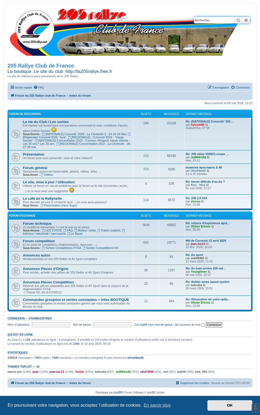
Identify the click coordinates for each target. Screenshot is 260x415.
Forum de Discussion (25, 113)
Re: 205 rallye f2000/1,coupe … (207, 154)
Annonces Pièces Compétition (48, 282)
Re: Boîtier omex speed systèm (207, 281)
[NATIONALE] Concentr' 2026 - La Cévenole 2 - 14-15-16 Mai (84, 134)
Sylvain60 (197, 124)
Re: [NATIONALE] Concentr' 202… (209, 121)
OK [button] (230, 405)
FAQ (68, 230)
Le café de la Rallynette (42, 198)
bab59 (181, 371)
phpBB (118, 392)
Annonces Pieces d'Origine (45, 269)
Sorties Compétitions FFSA (61, 247)
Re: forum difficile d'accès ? (205, 181)
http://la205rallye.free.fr (88, 71)
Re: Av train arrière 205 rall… (206, 268)
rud (165, 371)
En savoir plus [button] (157, 405)
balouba (196, 285)
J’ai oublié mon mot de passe (153, 324)
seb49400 (197, 258)
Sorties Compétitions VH (100, 247)
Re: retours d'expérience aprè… (208, 223)
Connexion (16, 318)
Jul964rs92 (198, 157)
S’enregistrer (40, 318)
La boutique (19, 71)
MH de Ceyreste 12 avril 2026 (206, 240)
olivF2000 (147, 371)
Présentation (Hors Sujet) (59, 205)
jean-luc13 (198, 243)
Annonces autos (36, 255)
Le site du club (48, 71)
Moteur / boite (85, 230)
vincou (195, 201)
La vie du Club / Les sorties (46, 122)
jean (36, 371)
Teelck (79, 371)
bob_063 (201, 371)
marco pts (15, 371)
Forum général (35, 168)
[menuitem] (39, 87)
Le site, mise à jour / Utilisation (49, 182)
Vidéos (47, 174)
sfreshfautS (198, 170)
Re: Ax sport (194, 254)
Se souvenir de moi (189, 324)
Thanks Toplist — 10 (23, 366)
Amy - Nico (198, 185)
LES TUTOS (52, 230)
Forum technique (37, 223)
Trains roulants (108, 230)
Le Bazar (75, 233)
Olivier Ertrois (200, 226)
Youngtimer (199, 271)
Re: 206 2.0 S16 (196, 198)
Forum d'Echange (22, 215)
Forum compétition (39, 241)
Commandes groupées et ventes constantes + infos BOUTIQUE (76, 300)
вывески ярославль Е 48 (204, 167)
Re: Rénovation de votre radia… (208, 299)
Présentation (33, 154)
